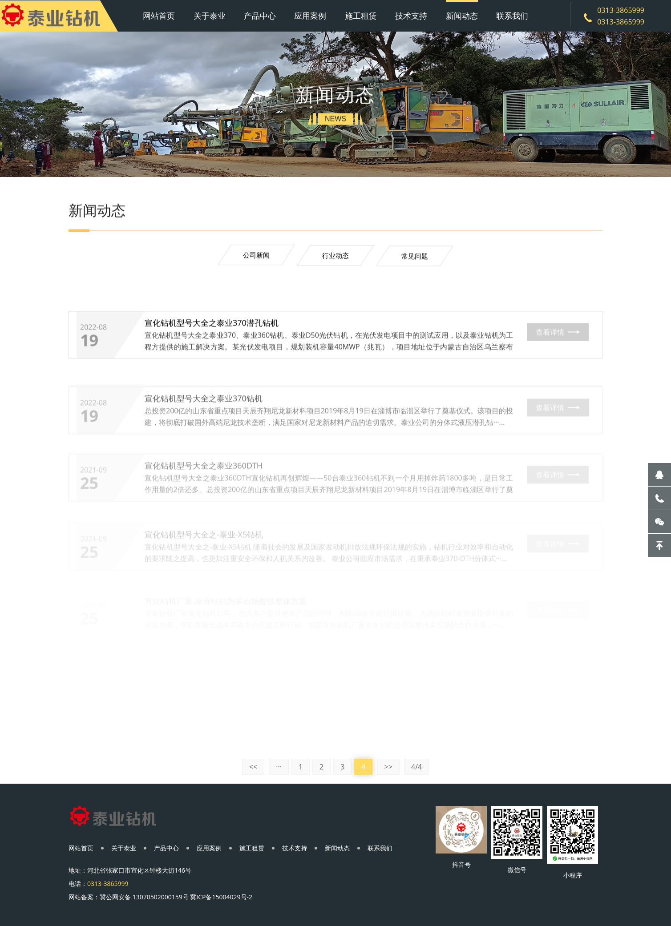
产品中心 (260, 15)
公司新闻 (256, 255)
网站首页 (159, 15)
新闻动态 (462, 15)
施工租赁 (361, 15)
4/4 (416, 767)
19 (89, 342)
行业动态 (335, 257)
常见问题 (414, 258)
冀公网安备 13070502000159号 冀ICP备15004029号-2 (176, 897)
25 (89, 501)
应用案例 (310, 15)
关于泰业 (210, 15)
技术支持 (411, 15)
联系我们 (512, 15)
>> (388, 767)
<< (253, 767)
